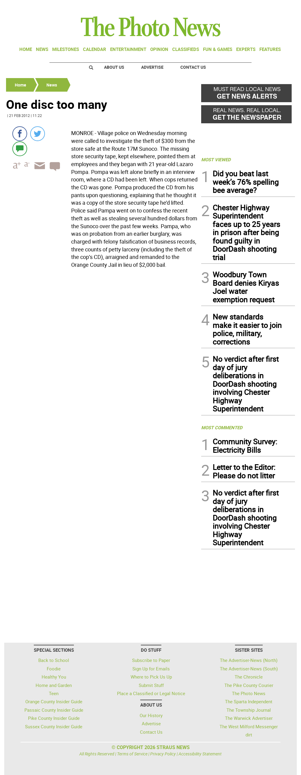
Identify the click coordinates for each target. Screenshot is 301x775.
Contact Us (193, 67)
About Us (114, 67)
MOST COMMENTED (221, 427)
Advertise (152, 67)
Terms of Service (132, 754)
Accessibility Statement (200, 754)
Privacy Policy (163, 754)
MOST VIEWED (216, 159)
